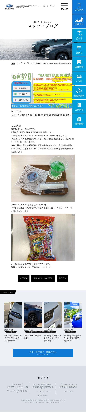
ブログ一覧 (24, 63)
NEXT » (62, 278)
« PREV (23, 278)
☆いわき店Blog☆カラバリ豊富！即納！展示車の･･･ (72, 338)
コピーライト (68, 391)
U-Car (79, 78)
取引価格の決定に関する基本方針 (43, 388)
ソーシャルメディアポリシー (17, 392)
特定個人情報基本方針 (68, 387)
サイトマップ (17, 385)
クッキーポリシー (43, 391)
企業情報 (79, 107)
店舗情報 (79, 64)
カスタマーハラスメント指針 (17, 388)
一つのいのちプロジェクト (79, 35)
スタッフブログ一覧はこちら (43, 353)
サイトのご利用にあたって (43, 385)
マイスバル (79, 7)
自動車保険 (79, 92)
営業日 (79, 50)
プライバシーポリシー (68, 385)
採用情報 (79, 121)
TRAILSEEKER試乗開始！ (32, 336)
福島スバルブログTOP (43, 278)
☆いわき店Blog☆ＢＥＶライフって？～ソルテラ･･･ (12, 338)
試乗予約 (79, 21)
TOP (13, 63)
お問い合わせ (43, 396)
